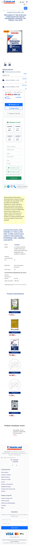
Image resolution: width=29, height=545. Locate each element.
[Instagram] (16, 465)
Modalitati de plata (6, 486)
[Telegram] (8, 186)
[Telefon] (15, 186)
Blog (2, 508)
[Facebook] (12, 465)
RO (25, 4)
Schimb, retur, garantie (7, 484)
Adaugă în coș (14, 104)
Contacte (3, 505)
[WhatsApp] (5, 186)
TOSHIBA (17, 244)
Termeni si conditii (6, 479)
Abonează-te (14, 528)
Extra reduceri (4, 472)
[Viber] (12, 186)
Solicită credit (13, 178)
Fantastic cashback (6, 474)
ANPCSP (3, 491)
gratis (25, 73)
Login (22, 2)
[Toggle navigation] (2, 2)
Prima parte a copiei (13, 168)
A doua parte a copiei (14, 172)
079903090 (15, 460)
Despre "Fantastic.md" (7, 498)
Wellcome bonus (5, 477)
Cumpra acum (14, 108)
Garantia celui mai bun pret (8, 489)
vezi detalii (18, 97)
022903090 (15, 461)
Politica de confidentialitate (8, 503)
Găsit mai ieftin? (23, 187)
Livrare (3, 482)
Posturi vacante (5, 500)
